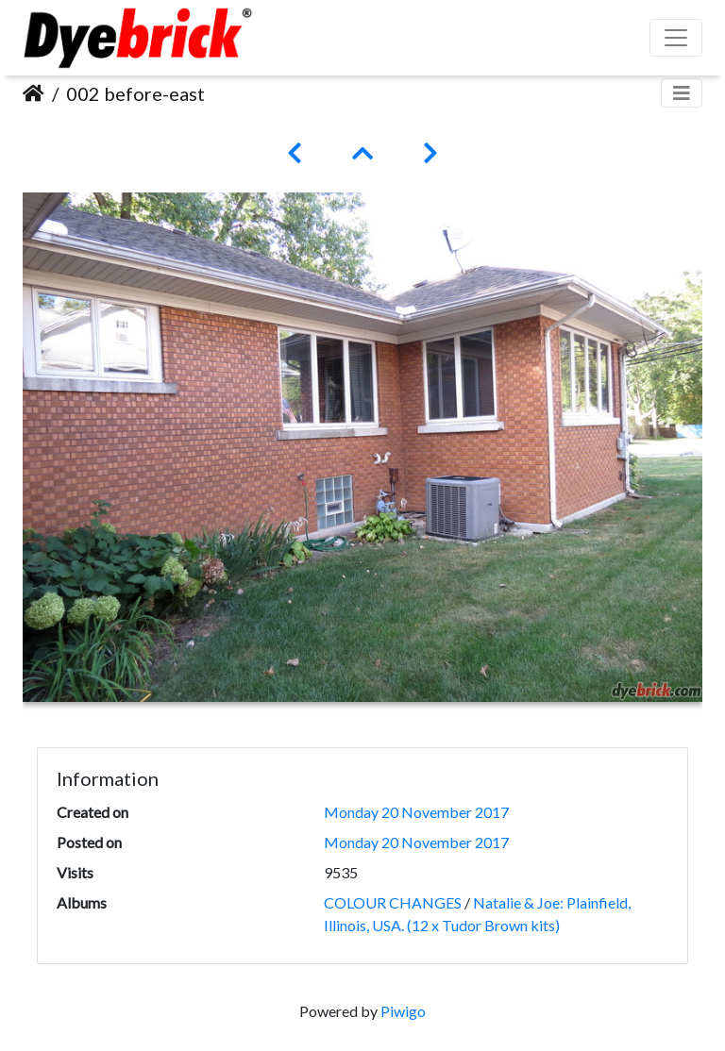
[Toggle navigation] (681, 93)
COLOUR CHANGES (393, 902)
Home (33, 93)
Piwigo (403, 1011)
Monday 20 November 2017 (416, 812)
